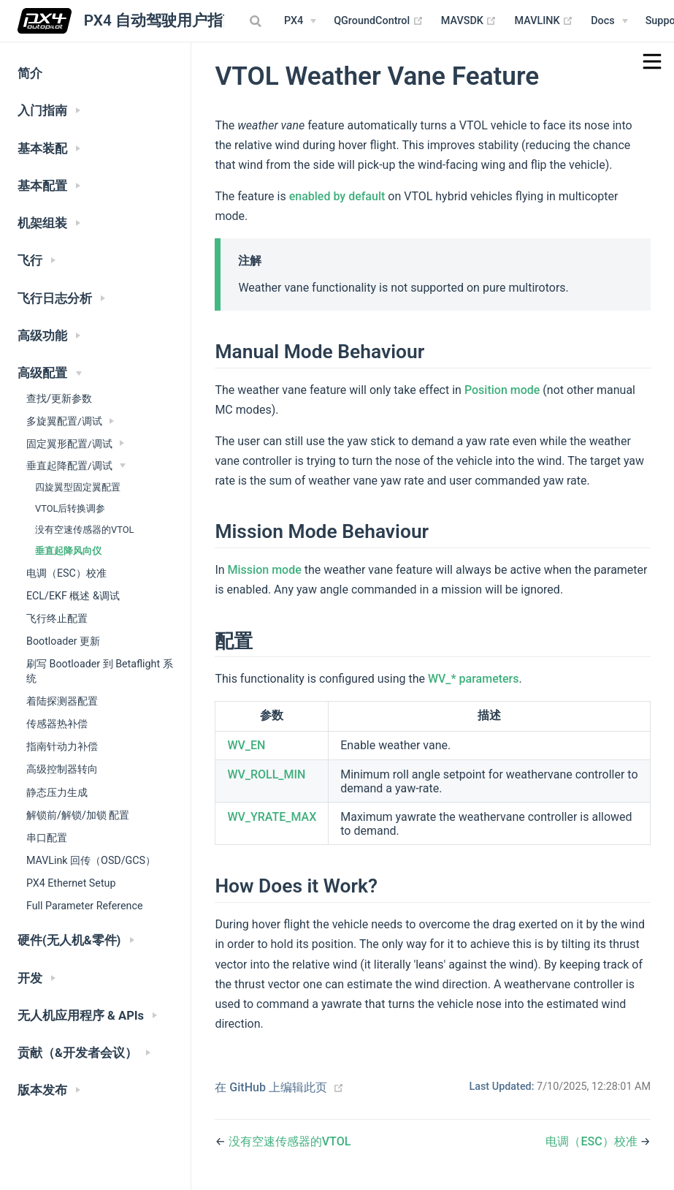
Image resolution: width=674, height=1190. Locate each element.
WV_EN (246, 745)
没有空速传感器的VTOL (84, 529)
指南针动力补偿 (62, 746)
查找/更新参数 (59, 398)
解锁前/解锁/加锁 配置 (77, 815)
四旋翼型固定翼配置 (77, 487)
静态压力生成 (57, 792)
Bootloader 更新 (63, 641)
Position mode (502, 390)
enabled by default (337, 196)
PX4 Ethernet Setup (70, 883)
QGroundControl (379, 21)
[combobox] (257, 21)
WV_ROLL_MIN (266, 774)
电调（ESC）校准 (66, 573)
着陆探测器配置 (62, 701)
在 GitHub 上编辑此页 (271, 1087)
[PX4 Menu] (300, 21)
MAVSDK (469, 21)
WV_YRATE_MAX (271, 817)
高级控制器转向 (62, 769)
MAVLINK (543, 21)
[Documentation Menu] (609, 21)
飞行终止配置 (57, 618)
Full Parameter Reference (84, 906)
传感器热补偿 (57, 723)
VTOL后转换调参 (70, 508)
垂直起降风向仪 (68, 550)
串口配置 (46, 838)
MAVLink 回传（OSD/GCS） (91, 860)
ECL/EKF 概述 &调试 (73, 596)
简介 (30, 73)
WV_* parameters (473, 679)
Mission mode (265, 570)
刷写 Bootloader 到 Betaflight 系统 (99, 671)
